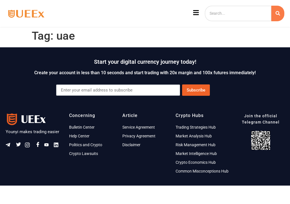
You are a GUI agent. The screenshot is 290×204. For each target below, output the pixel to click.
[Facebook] (39, 146)
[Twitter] (19, 146)
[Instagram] (29, 146)
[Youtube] (48, 146)
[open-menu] (195, 13)
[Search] (238, 13)
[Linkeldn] (58, 146)
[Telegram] (10, 146)
